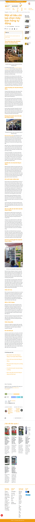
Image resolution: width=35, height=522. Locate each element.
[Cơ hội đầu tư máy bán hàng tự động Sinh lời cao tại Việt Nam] (14, 430)
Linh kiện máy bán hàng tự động (20, 497)
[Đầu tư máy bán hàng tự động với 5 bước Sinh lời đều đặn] (21, 430)
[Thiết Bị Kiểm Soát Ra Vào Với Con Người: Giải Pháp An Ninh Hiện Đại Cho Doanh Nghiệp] (27, 32)
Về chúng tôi (7, 0)
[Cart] (20, 6)
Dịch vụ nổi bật (18, 10)
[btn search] (20, 3)
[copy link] (17, 29)
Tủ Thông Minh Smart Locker (20, 507)
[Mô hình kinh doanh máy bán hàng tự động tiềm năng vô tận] (7, 460)
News (25, 9)
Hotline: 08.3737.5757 (31, 9)
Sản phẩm (14, 9)
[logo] (29, 3)
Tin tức (7, 427)
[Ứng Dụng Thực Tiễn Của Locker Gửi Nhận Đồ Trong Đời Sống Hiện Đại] (27, 38)
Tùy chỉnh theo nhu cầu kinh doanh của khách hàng (12, 37)
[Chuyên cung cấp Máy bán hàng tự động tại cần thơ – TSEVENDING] (14, 460)
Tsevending (8, 9)
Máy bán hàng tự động (13, 0)
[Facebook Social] (26, 492)
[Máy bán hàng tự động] (9, 135)
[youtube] (14, 403)
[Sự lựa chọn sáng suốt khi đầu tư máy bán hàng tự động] (27, 430)
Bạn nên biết (22, 9)
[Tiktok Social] (28, 492)
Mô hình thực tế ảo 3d (20, 502)
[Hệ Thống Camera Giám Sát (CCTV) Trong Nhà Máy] (27, 21)
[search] (13, 3)
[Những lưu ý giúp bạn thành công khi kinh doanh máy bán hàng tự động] (7, 430)
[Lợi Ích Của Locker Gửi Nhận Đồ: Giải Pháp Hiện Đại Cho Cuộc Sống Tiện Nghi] (27, 44)
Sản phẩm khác (20, 515)
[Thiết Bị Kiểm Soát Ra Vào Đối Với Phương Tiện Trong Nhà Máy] (27, 27)
